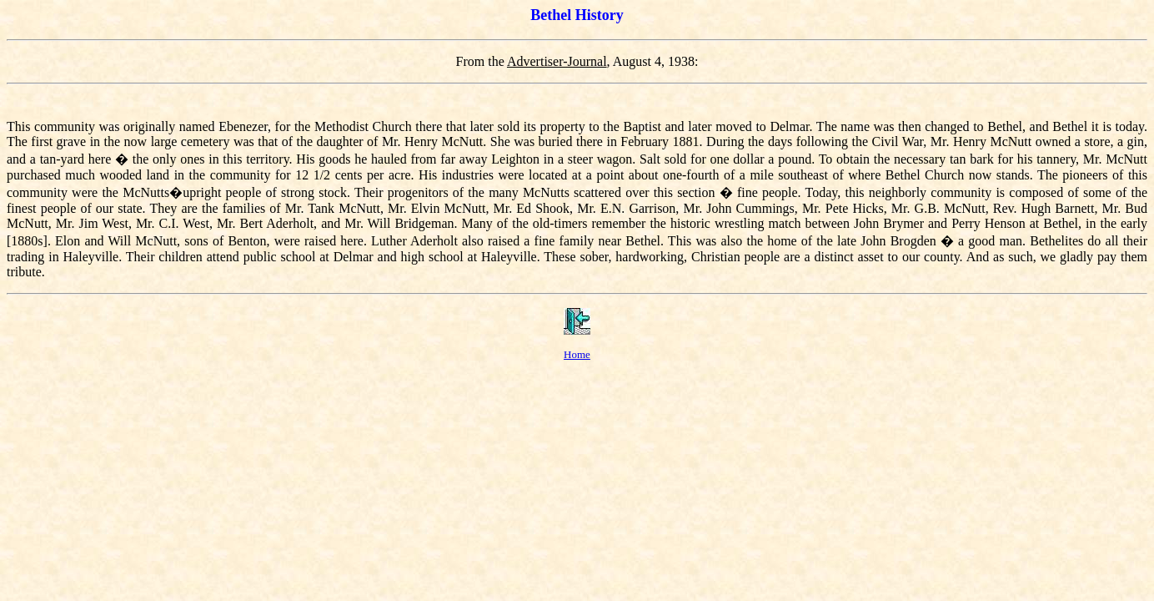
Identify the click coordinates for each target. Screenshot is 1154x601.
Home (577, 354)
